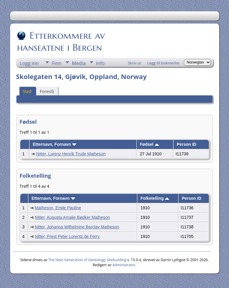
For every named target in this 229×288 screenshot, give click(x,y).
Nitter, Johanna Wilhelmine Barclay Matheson (77, 226)
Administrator (123, 264)
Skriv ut (134, 63)
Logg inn (29, 63)
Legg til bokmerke (163, 63)
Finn (57, 63)
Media (79, 63)
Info (100, 63)
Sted (27, 91)
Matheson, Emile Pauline (58, 207)
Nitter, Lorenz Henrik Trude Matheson (71, 153)
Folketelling (154, 198)
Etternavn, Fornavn (54, 144)
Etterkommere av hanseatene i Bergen (61, 41)
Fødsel (149, 144)
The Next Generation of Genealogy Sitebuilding (87, 259)
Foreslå (47, 91)
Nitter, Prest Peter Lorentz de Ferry (67, 236)
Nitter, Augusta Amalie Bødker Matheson (72, 217)
